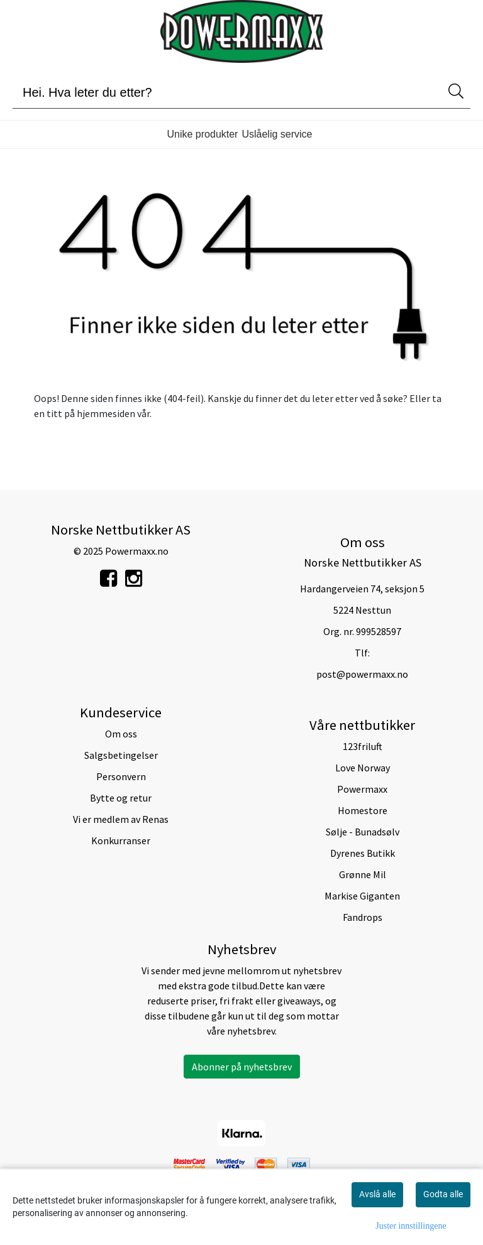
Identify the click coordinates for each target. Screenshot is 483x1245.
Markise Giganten (362, 895)
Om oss (121, 733)
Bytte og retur (121, 797)
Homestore (362, 810)
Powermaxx (362, 789)
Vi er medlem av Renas (121, 819)
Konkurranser (120, 840)
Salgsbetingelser (121, 755)
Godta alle (443, 1194)
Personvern (121, 776)
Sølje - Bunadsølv (362, 831)
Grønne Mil (362, 874)
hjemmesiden (106, 413)
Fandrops (362, 917)
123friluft (362, 746)
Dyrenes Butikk (362, 853)
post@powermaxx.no (362, 674)
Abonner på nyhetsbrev (242, 1066)
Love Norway (362, 767)
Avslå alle (377, 1194)
